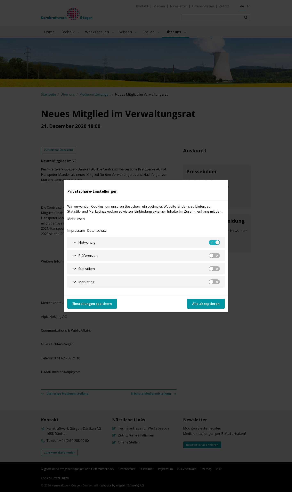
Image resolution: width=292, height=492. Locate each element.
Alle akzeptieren (206, 303)
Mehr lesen (76, 218)
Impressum (76, 230)
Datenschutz (97, 230)
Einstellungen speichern (92, 303)
